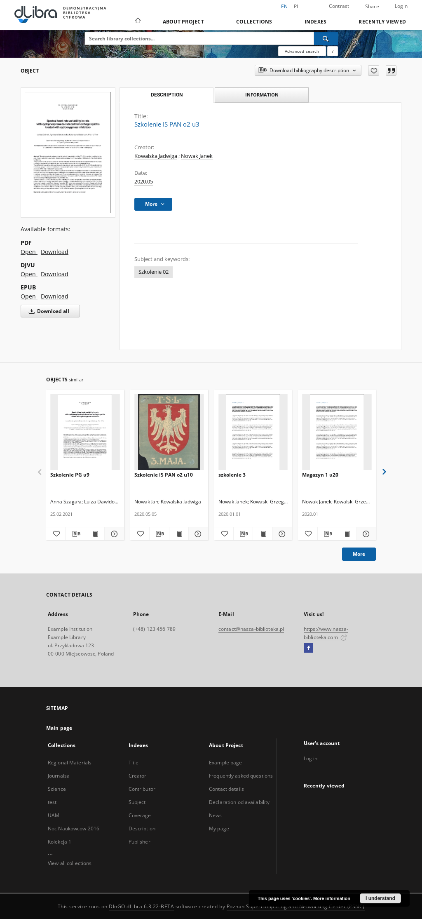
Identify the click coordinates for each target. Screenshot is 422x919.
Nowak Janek (197, 156)
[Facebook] (308, 648)
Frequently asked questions (241, 775)
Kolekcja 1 (59, 841)
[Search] (326, 38)
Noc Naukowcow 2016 (73, 828)
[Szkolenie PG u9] (85, 432)
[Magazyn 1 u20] (336, 432)
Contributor (142, 788)
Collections (254, 21)
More (359, 553)
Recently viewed (382, 21)
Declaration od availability (239, 802)
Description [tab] (167, 95)
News (215, 815)
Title (134, 762)
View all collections (69, 863)
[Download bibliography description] (75, 534)
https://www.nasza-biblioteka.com (326, 633)
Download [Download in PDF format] (54, 252)
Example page (225, 762)
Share (372, 6)
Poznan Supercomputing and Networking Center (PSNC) (296, 906)
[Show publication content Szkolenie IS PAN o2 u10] (178, 534)
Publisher (139, 841)
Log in (311, 758)
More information (331, 898)
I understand (380, 898)
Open (29, 252)
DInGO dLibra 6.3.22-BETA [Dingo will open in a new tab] (141, 906)
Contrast (339, 5)
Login (401, 5)
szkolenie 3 (232, 474)
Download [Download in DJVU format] (54, 274)
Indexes (316, 21)
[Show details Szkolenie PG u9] (112, 534)
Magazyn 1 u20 (320, 474)
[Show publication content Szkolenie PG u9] (94, 534)
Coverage (140, 815)
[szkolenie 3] (253, 432)
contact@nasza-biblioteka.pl (251, 628)
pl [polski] (297, 6)
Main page (59, 727)
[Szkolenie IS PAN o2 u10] (169, 432)
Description (142, 828)
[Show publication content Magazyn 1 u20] (346, 534)
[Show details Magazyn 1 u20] (365, 534)
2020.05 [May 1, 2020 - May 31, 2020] (143, 181)
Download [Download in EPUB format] (54, 296)
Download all (47, 311)
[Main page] (137, 21)
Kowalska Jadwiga (155, 156)
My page (219, 828)
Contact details (226, 788)
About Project (183, 21)
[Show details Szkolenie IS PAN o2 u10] (197, 534)
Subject (137, 802)
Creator (138, 775)
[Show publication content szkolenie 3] (262, 534)
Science (57, 788)
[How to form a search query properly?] (332, 51)
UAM (53, 815)
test (52, 802)
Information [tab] (262, 95)
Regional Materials (69, 762)
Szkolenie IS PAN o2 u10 (163, 474)
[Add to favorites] (373, 70)
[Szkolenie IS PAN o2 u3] (68, 152)
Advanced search (302, 51)
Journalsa (59, 775)
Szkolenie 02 (153, 271)
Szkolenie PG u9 (69, 474)
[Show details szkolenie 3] (281, 534)
